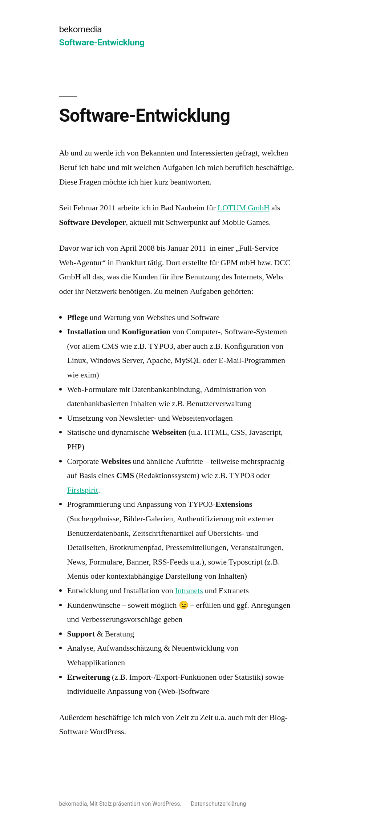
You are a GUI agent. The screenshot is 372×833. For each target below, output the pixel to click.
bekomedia (80, 29)
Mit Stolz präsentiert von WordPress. (136, 803)
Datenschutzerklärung (218, 803)
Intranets (189, 591)
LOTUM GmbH (244, 208)
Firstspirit (82, 490)
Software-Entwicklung (101, 42)
